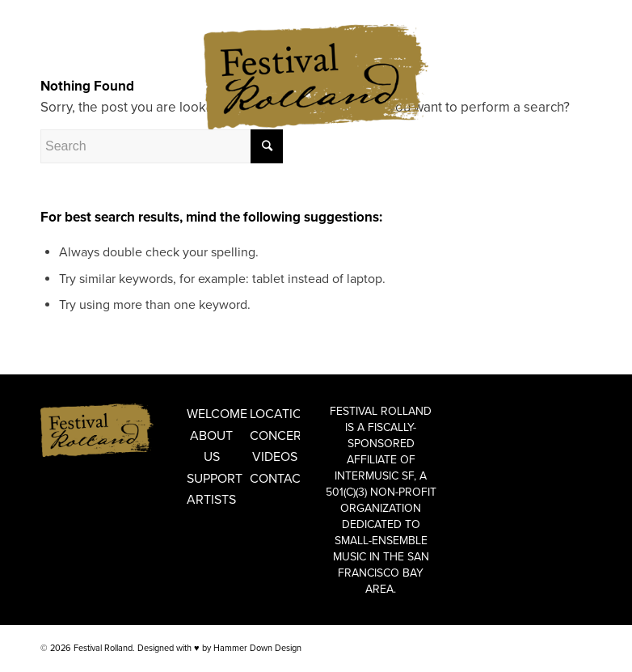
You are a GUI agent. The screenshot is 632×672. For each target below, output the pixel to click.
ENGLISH (59, 11)
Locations (275, 414)
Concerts (275, 436)
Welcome (212, 414)
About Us (211, 446)
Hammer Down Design (257, 648)
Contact (275, 479)
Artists (211, 500)
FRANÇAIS (106, 11)
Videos (274, 457)
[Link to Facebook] (555, 61)
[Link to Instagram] (579, 61)
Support (212, 479)
